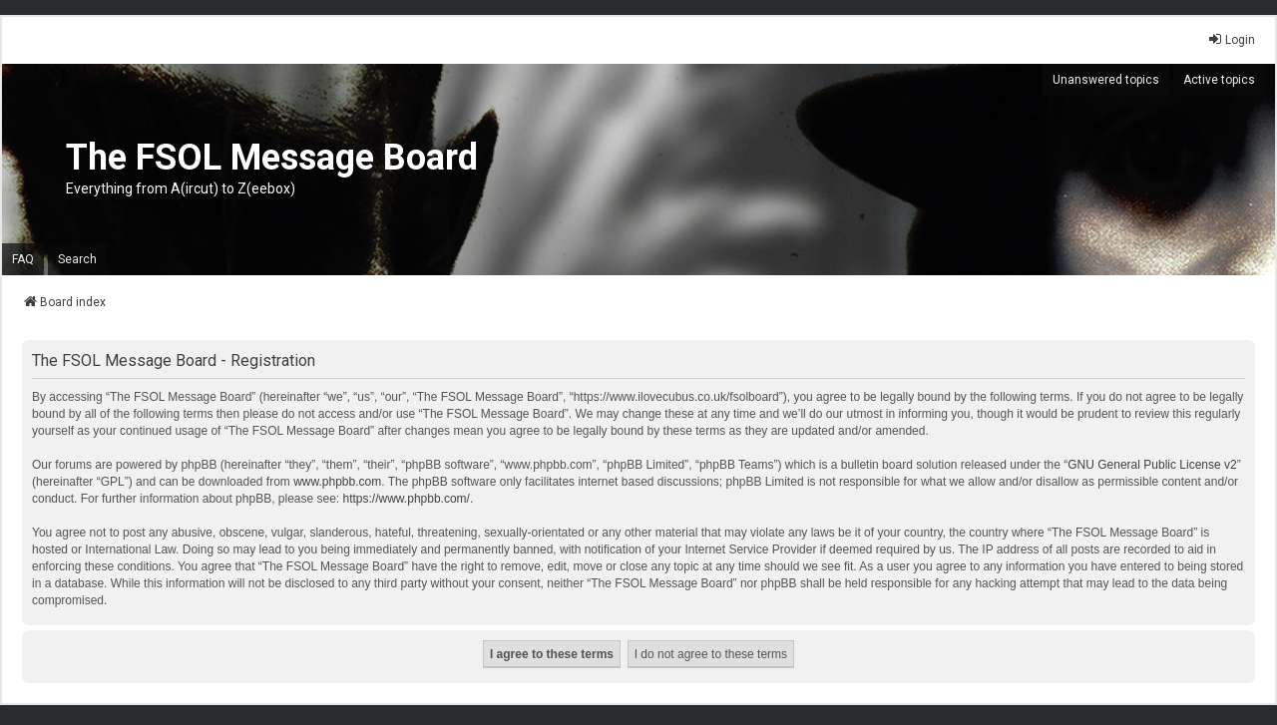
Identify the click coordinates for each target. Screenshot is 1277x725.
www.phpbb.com (337, 482)
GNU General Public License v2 (1151, 465)
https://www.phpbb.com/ (406, 499)
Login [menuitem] (1231, 39)
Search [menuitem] (77, 259)
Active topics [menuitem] (1219, 80)
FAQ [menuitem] (23, 259)
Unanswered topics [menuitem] (1106, 80)
